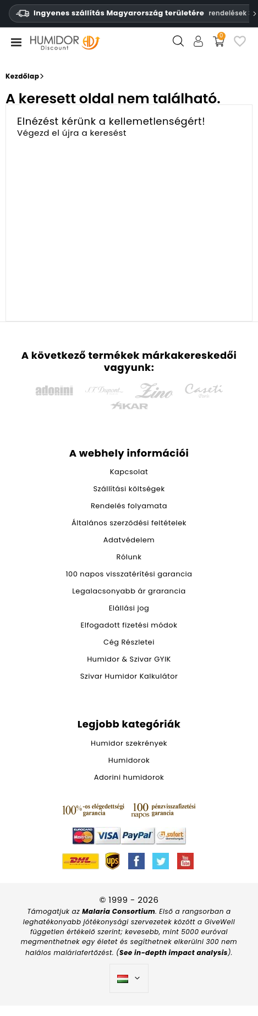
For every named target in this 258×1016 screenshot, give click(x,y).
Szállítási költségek (128, 489)
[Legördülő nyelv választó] (129, 979)
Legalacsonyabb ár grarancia (129, 591)
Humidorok (129, 760)
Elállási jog (129, 608)
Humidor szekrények (129, 743)
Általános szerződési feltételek (129, 523)
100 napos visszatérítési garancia (128, 574)
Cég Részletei (129, 642)
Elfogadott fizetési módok (129, 625)
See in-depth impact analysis (173, 952)
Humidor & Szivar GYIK (129, 659)
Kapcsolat (129, 472)
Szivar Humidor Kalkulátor (129, 676)
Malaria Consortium (118, 911)
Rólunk (129, 557)
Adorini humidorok (129, 777)
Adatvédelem (129, 540)
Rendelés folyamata (129, 506)
